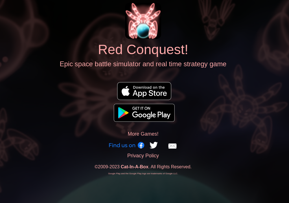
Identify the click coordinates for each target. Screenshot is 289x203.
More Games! (143, 134)
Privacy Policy (143, 155)
